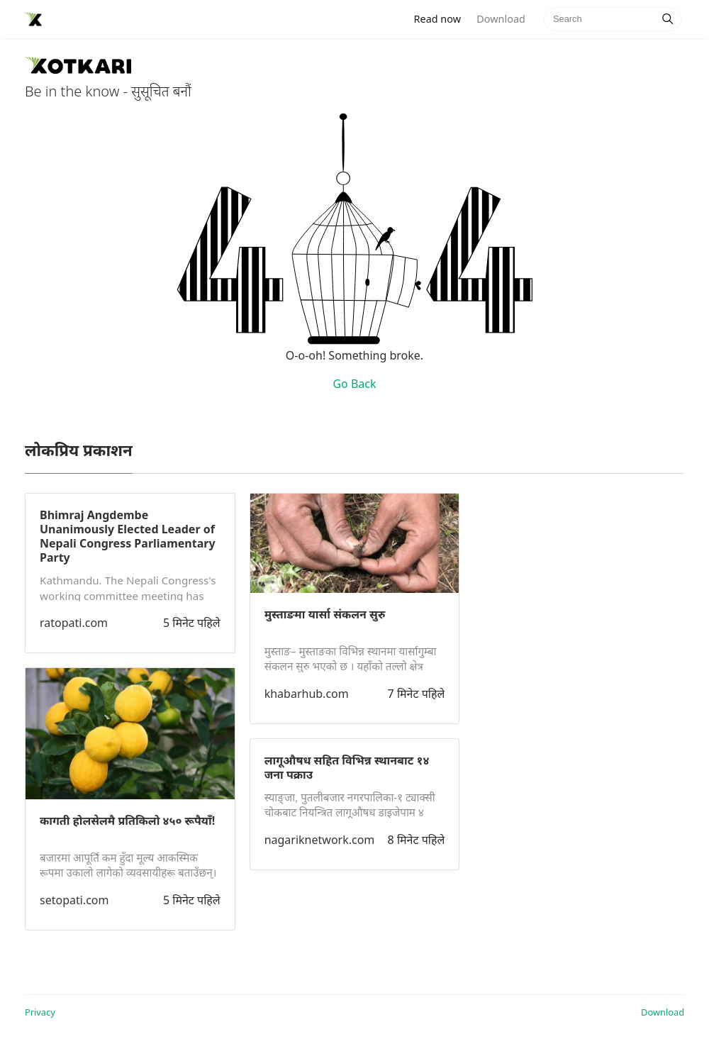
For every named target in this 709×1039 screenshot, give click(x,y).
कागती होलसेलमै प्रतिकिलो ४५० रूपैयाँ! (127, 820)
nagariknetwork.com (319, 840)
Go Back (354, 383)
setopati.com (74, 900)
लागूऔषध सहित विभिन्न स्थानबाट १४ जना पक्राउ (347, 767)
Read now (441, 18)
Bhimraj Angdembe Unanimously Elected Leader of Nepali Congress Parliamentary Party (128, 536)
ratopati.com (74, 622)
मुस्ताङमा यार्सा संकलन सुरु (325, 614)
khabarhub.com (306, 693)
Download (500, 19)
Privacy (40, 1012)
